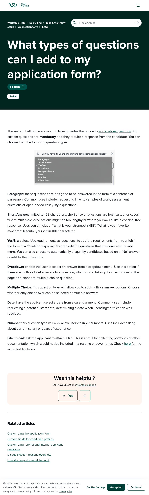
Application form (28, 27)
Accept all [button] (116, 487)
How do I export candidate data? (28, 460)
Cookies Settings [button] (96, 487)
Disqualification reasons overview (29, 454)
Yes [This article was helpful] (68, 396)
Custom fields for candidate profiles (30, 439)
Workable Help (16, 23)
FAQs (45, 27)
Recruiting (35, 23)
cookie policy (65, 491)
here (127, 343)
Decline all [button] (136, 487)
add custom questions (114, 131)
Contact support (86, 385)
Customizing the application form (29, 433)
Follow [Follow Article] (13, 96)
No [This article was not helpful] (85, 396)
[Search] (106, 23)
